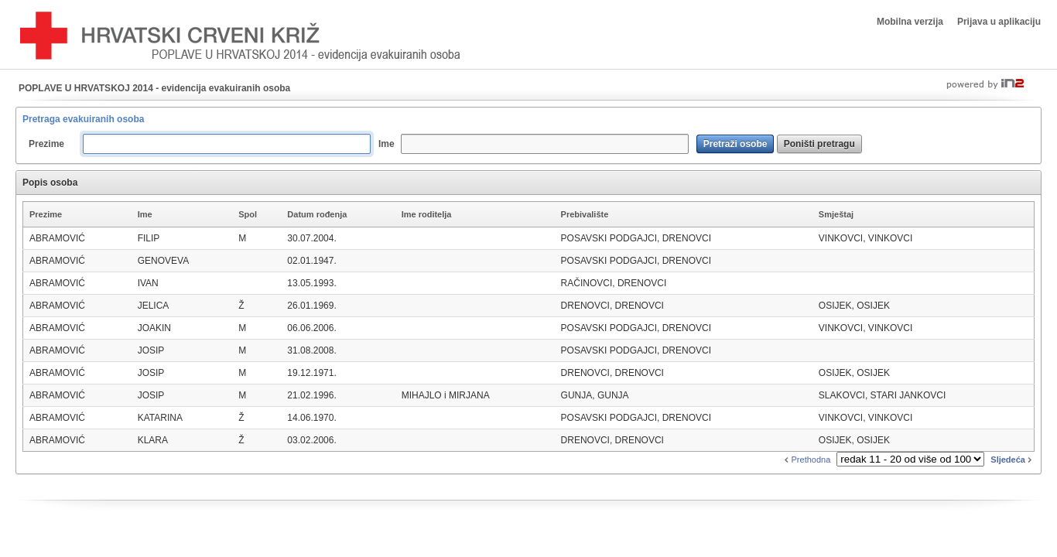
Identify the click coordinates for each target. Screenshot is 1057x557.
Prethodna (806, 459)
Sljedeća (1012, 459)
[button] (735, 144)
